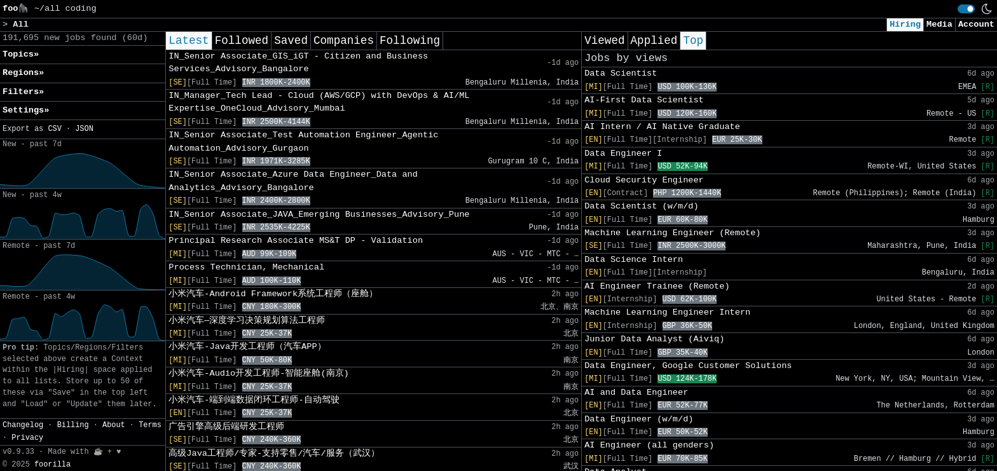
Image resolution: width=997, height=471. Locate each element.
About (113, 425)
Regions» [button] (23, 73)
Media (939, 24)
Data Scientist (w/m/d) (641, 206)
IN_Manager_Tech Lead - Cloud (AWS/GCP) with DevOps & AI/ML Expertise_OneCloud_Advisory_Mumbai (318, 102)
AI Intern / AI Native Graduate (662, 127)
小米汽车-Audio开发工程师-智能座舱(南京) (258, 373)
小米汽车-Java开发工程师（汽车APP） (247, 347)
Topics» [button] (21, 54)
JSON (84, 129)
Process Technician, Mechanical (246, 267)
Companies (343, 40)
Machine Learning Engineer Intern (667, 312)
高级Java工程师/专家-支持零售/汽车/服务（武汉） (273, 453)
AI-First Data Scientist (644, 100)
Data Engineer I (623, 153)
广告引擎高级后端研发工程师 (226, 427)
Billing (73, 425)
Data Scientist (620, 73)
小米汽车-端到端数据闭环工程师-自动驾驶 (253, 400)
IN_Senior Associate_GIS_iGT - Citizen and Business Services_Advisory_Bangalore (298, 62)
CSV (54, 129)
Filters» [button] (23, 92)
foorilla (52, 464)
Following (410, 40)
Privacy (27, 437)
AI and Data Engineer (636, 392)
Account (976, 24)
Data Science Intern (633, 259)
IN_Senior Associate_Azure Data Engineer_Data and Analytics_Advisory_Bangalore (293, 181)
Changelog (23, 425)
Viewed (604, 40)
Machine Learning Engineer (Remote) (672, 233)
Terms (150, 425)
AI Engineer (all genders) (649, 445)
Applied (654, 40)
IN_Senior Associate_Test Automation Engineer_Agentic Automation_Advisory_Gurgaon (303, 141)
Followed (241, 40)
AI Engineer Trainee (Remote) (656, 286)
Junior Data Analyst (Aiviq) (654, 339)
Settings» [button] (26, 110)
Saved (291, 40)
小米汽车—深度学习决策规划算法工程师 (246, 320)
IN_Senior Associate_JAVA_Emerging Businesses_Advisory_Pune (318, 214)
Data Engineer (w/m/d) (638, 419)
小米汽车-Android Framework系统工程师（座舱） (273, 294)
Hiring (905, 24)
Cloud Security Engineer (644, 180)
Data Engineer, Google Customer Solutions (688, 366)
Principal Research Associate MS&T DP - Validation (295, 240)
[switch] (966, 8)
